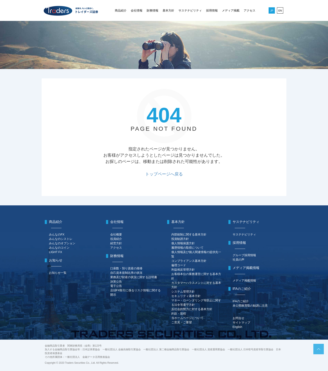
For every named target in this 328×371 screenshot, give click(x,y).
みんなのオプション (62, 243)
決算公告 (116, 281)
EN (280, 10)
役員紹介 (116, 239)
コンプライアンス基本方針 (188, 260)
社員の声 (238, 259)
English (237, 327)
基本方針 (168, 10)
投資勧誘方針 (180, 239)
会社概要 (116, 234)
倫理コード (178, 265)
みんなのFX (56, 234)
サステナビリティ (190, 10)
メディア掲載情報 (244, 280)
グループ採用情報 (244, 255)
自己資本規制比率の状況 (126, 272)
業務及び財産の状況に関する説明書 (133, 277)
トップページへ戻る (164, 174)
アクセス (249, 10)
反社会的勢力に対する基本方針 (191, 309)
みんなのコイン (59, 247)
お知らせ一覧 (58, 272)
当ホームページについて (187, 318)
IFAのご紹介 (241, 301)
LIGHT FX (55, 252)
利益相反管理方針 (183, 269)
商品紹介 (121, 10)
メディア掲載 (231, 10)
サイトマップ (241, 322)
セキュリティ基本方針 (186, 296)
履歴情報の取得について (187, 247)
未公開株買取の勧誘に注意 (250, 305)
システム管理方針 (183, 291)
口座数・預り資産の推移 (126, 268)
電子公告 (116, 286)
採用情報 (212, 10)
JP (271, 10)
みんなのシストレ (60, 239)
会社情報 (136, 10)
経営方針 (116, 243)
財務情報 (152, 10)
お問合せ (238, 318)
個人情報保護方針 (183, 243)
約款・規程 (178, 313)
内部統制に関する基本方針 (188, 234)
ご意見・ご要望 (181, 322)
